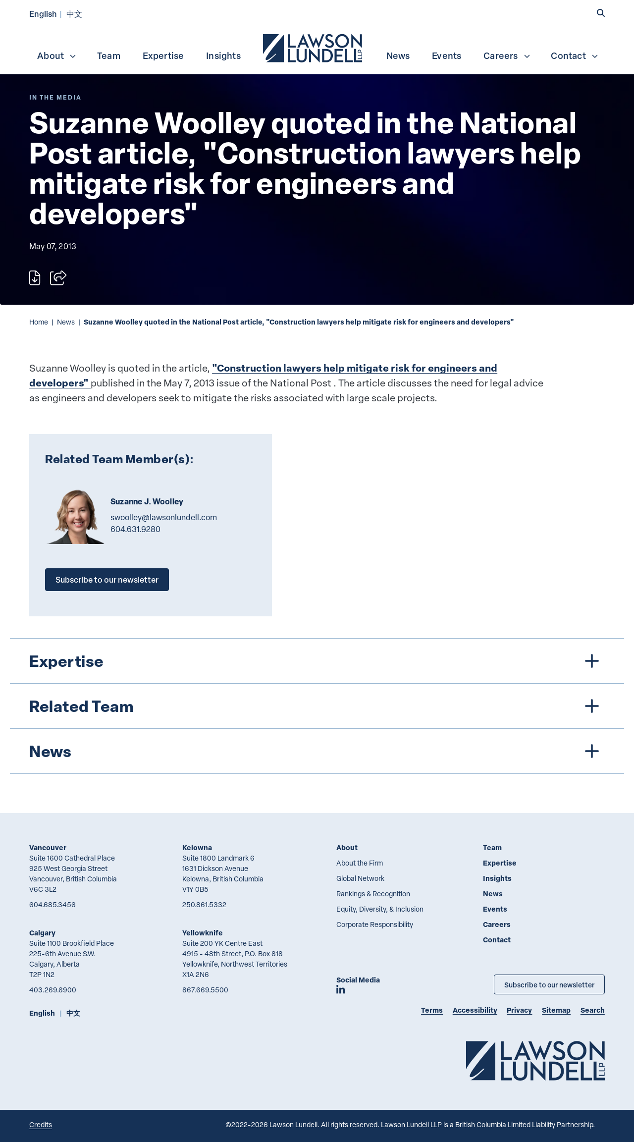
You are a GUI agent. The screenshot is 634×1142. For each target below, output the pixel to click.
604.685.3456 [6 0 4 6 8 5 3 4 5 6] (52, 904)
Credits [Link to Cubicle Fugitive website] (40, 1124)
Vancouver (47, 847)
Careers (506, 55)
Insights (223, 55)
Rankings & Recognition (373, 893)
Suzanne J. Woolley (146, 501)
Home (38, 321)
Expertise (163, 55)
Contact (574, 55)
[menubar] (317, 47)
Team (108, 55)
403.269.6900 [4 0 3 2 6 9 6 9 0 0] (52, 989)
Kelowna (197, 847)
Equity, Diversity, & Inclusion (379, 909)
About (57, 55)
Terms (432, 1010)
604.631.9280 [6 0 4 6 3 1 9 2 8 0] (135, 529)
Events (446, 55)
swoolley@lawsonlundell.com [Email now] (163, 517)
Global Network (360, 878)
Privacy (519, 1010)
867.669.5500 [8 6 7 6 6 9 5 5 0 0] (205, 989)
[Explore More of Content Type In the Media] (55, 97)
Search (593, 1010)
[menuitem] (313, 47)
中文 (74, 13)
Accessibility (475, 1010)
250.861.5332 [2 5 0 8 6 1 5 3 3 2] (204, 904)
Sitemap (556, 1010)
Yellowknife (202, 932)
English (43, 13)
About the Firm (359, 863)
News (398, 55)
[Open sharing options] (58, 278)
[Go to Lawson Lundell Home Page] (535, 1060)
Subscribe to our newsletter (106, 579)
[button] (601, 13)
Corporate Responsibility (374, 924)
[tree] (317, 706)
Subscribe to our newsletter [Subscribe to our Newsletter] (549, 984)
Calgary (42, 932)
